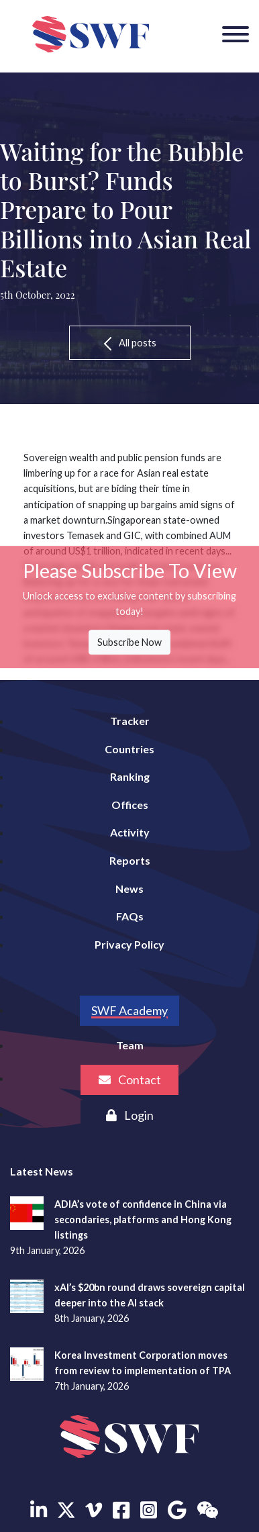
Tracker (130, 720)
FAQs (130, 916)
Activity (130, 832)
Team (130, 1045)
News (129, 888)
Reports (129, 860)
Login (130, 1115)
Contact (130, 1079)
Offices (129, 804)
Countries (129, 749)
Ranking (130, 776)
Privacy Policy (129, 944)
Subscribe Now (129, 642)
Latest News (41, 1171)
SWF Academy (129, 1010)
